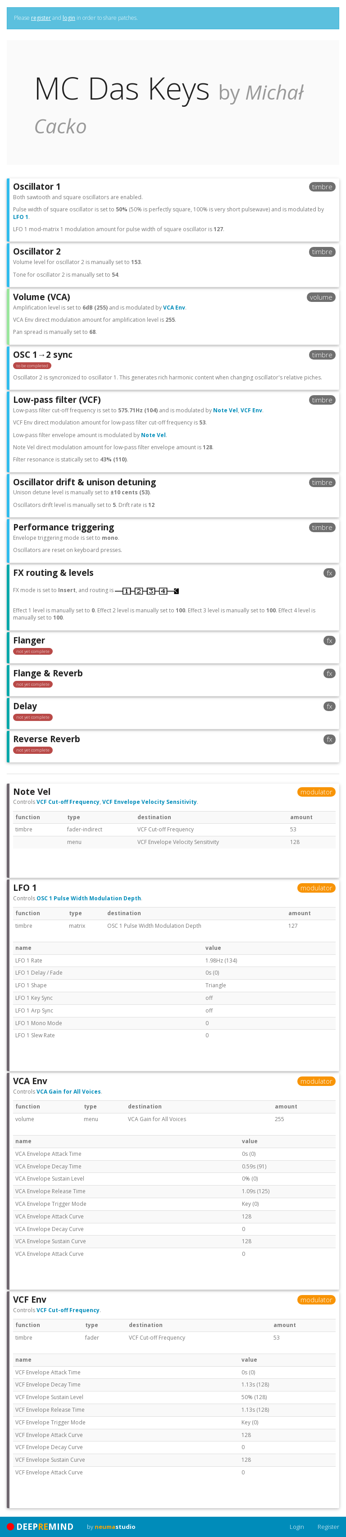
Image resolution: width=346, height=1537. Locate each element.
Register (328, 1527)
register (41, 18)
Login (297, 1527)
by (111, 1527)
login (69, 18)
